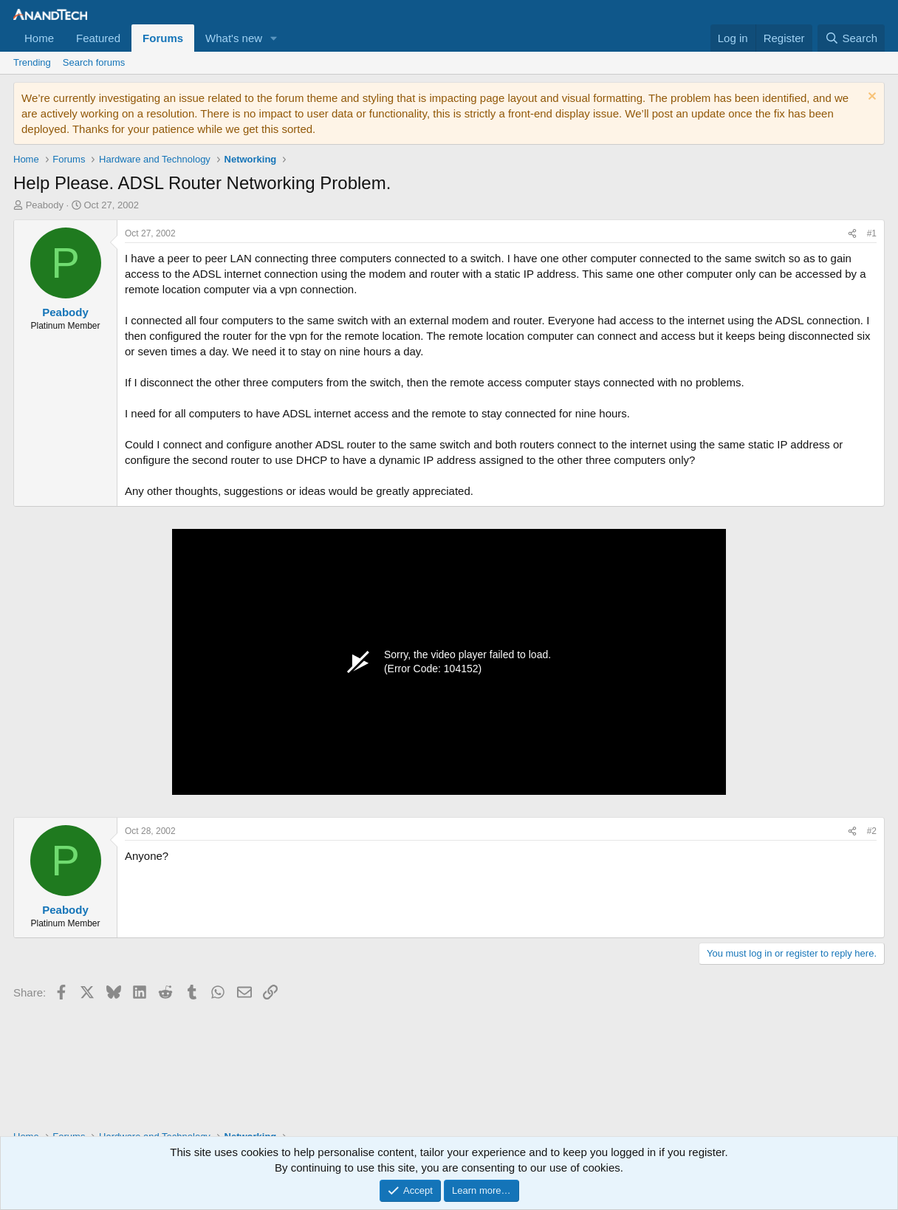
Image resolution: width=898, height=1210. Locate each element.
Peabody (45, 205)
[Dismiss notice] (870, 98)
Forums (163, 38)
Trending (32, 62)
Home (39, 38)
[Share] (852, 233)
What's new (233, 38)
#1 (872, 233)
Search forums (94, 62)
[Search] (851, 38)
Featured (98, 38)
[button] (274, 38)
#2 (872, 831)
